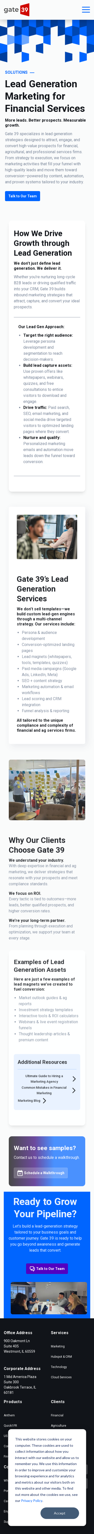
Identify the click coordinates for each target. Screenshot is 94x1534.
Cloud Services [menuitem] (61, 1377)
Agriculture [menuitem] (58, 1425)
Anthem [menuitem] (9, 1415)
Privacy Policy (31, 1500)
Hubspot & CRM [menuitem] (61, 1356)
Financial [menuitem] (57, 1415)
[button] (86, 10)
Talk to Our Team (22, 196)
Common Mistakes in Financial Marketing (49, 1111)
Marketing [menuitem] (58, 1346)
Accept (59, 1513)
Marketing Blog (32, 1121)
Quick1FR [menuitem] (10, 1425)
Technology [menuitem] (59, 1367)
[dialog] (47, 1477)
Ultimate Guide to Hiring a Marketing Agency (50, 1099)
